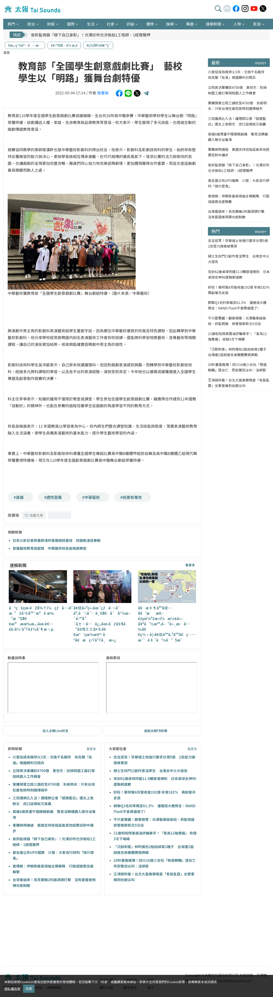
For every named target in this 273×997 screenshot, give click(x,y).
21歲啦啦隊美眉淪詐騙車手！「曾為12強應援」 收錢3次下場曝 (237, 336)
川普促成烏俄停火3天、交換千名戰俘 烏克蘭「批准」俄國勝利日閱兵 (238, 74)
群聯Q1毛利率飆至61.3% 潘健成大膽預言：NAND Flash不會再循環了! (237, 305)
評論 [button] (130, 24)
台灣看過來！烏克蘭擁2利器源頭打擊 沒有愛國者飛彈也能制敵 (238, 214)
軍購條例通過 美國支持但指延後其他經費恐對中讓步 (238, 152)
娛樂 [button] (170, 24)
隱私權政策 (12, 988)
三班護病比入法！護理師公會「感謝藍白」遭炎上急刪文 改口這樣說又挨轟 (237, 121)
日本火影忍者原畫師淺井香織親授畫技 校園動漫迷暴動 (57, 540)
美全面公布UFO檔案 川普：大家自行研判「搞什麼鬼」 (238, 183)
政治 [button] (31, 24)
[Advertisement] (42, 931)
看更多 (190, 565)
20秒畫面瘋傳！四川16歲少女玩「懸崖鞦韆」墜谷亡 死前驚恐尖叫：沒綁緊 (237, 367)
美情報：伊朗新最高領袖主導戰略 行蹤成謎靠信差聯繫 (238, 198)
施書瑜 (103, 92)
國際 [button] (71, 24)
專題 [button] (190, 24)
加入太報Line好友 (55, 730)
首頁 (6, 52)
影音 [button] (257, 24)
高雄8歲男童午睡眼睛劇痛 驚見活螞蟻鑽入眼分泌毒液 (238, 136)
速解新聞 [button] (213, 24)
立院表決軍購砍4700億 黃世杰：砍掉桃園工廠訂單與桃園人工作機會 (237, 90)
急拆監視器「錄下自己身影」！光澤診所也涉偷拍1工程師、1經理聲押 (90, 34)
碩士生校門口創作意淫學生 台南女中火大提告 (150, 770)
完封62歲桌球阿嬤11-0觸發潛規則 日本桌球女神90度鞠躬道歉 (239, 274)
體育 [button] (150, 24)
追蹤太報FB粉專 (155, 730)
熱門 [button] (11, 24)
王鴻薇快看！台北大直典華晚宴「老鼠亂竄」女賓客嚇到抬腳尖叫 (238, 382)
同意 (29, 988)
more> (260, 62)
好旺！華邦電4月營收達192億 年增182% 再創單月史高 (239, 290)
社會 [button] (110, 24)
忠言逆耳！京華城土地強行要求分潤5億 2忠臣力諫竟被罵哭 (239, 243)
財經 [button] (51, 24)
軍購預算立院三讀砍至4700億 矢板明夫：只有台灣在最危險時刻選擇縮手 (237, 105)
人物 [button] (237, 24)
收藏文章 (34, 515)
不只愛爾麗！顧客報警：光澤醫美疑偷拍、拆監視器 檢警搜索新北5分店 (237, 320)
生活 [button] (90, 24)
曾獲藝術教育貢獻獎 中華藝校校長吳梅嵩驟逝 (50, 548)
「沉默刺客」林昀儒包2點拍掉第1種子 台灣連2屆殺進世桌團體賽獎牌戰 (239, 352)
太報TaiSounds (33, 9)
